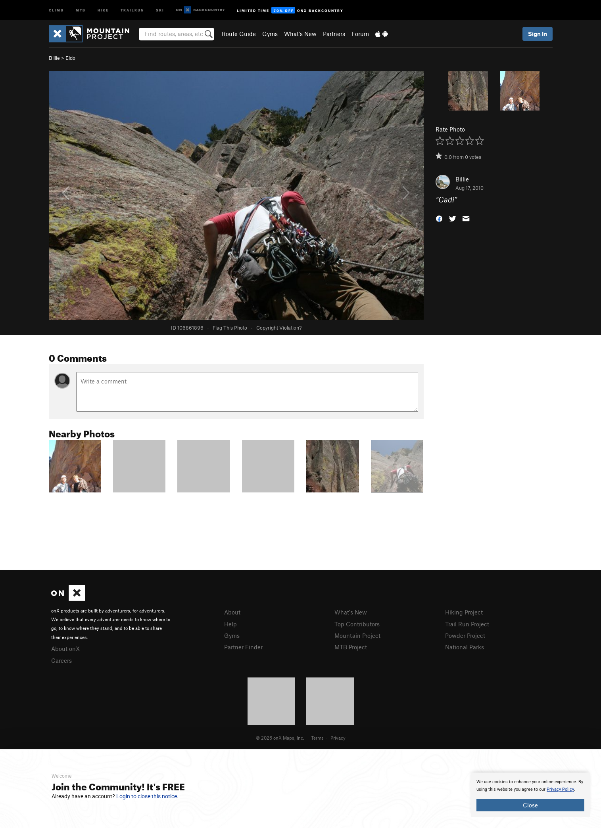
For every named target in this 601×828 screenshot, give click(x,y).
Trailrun (132, 9)
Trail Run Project (467, 624)
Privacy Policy (560, 789)
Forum (360, 33)
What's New (300, 33)
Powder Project (465, 635)
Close (530, 805)
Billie (54, 58)
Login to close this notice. (147, 796)
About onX (65, 648)
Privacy (338, 737)
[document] (530, 794)
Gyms (270, 33)
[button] (439, 218)
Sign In (537, 33)
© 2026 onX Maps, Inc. (280, 737)
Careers (61, 660)
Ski (160, 9)
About (232, 612)
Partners (334, 33)
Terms (317, 737)
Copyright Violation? (278, 327)
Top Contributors (357, 624)
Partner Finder (243, 647)
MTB (81, 9)
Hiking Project (464, 612)
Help (230, 624)
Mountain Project (357, 635)
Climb (56, 9)
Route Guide (239, 33)
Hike (103, 9)
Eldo (70, 58)
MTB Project (350, 647)
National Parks (464, 647)
